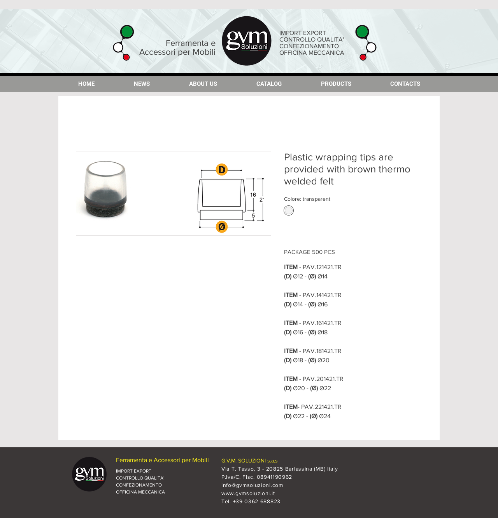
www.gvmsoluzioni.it (248, 493)
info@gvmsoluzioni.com (252, 485)
